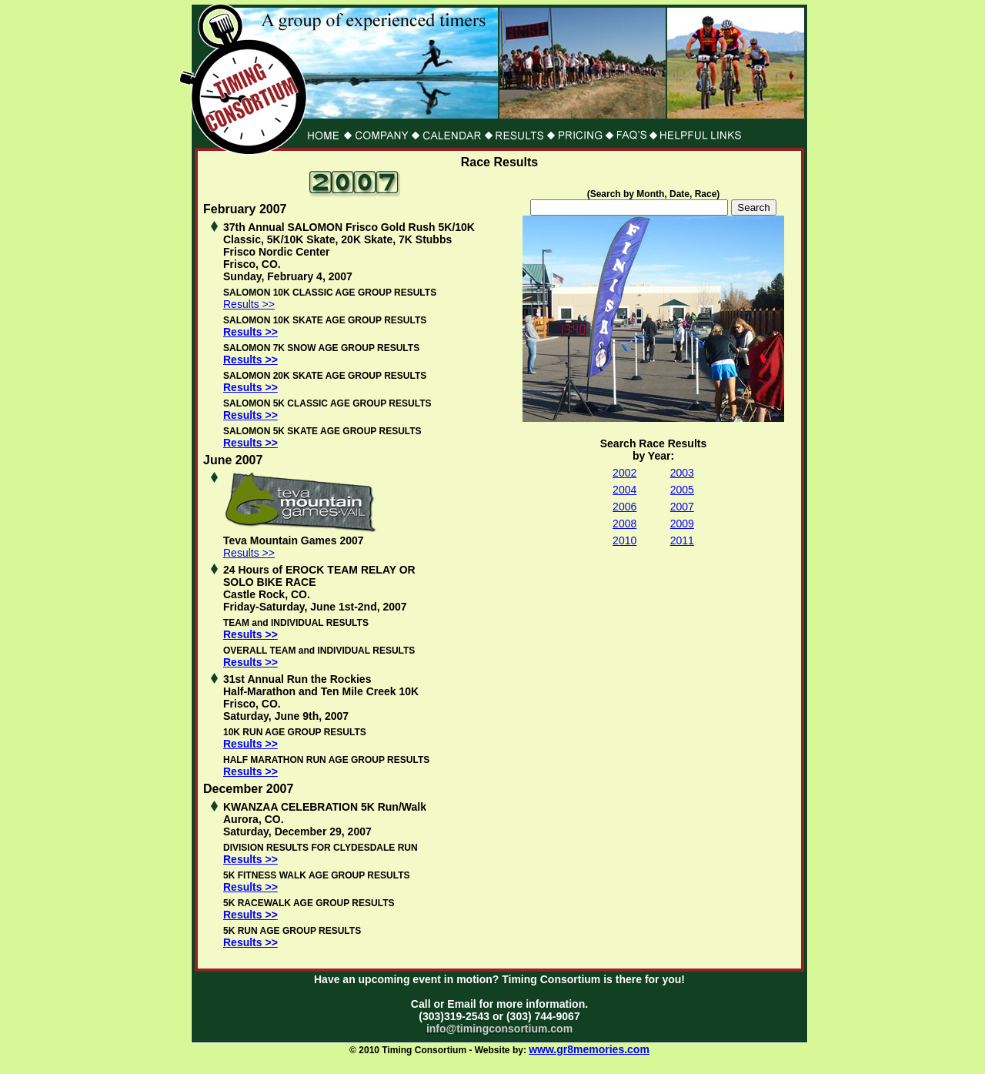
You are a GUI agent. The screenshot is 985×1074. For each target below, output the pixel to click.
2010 (624, 540)
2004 (624, 489)
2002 (624, 473)
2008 (624, 523)
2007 (682, 506)
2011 (682, 540)
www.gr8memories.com (589, 1049)
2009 (682, 523)
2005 (682, 489)
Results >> (249, 304)
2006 (624, 506)
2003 (682, 473)
